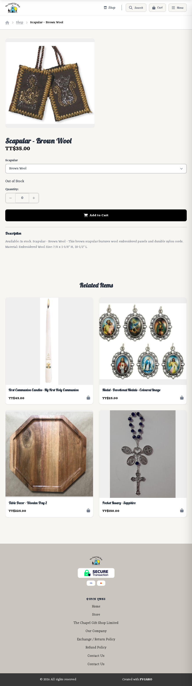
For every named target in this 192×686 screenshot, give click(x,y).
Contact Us (96, 656)
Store (96, 615)
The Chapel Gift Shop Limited (96, 623)
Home (96, 607)
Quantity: (11, 189)
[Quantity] (22, 198)
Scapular (11, 160)
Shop (19, 22)
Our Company (96, 631)
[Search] (136, 8)
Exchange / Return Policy (96, 640)
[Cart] (157, 8)
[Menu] (178, 8)
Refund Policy (96, 648)
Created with (137, 679)
